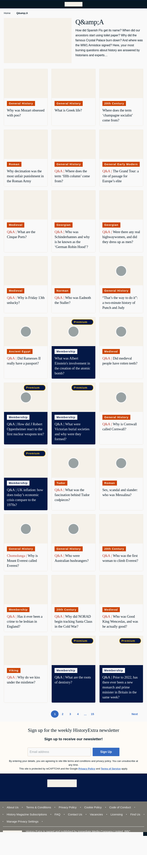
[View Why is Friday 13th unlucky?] (25, 271)
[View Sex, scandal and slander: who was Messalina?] (121, 463)
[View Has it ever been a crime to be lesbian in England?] (25, 589)
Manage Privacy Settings (22, 821)
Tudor (60, 483)
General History (21, 103)
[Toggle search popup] (141, 4)
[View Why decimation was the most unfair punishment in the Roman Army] (25, 144)
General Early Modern (121, 164)
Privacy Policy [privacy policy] (86, 768)
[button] (106, 752)
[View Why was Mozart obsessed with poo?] (25, 83)
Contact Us (75, 814)
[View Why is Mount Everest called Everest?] (25, 528)
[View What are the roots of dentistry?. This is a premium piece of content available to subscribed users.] (73, 650)
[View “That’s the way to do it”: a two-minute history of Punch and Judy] (121, 271)
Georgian (63, 224)
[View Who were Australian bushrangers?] (73, 528)
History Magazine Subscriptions (27, 814)
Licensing (116, 814)
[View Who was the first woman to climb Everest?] (121, 528)
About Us (13, 807)
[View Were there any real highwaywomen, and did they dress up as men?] (121, 205)
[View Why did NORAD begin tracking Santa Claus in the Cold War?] (73, 589)
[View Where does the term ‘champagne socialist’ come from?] (121, 83)
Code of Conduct (120, 807)
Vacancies (96, 814)
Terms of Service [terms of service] (111, 768)
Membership (65, 351)
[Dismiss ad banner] (144, 836)
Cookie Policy (93, 807)
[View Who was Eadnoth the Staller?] (73, 271)
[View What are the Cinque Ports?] (25, 205)
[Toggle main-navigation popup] (6, 4)
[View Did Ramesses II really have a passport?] (25, 331)
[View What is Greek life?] (73, 83)
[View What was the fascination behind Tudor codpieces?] (73, 463)
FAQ (57, 814)
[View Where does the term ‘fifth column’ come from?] (73, 144)
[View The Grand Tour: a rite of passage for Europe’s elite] (121, 144)
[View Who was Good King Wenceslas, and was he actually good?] (121, 589)
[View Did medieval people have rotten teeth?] (121, 331)
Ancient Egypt (20, 351)
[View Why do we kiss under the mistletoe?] (25, 650)
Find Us (135, 814)
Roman (14, 164)
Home (7, 13)
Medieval (15, 224)
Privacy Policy (68, 807)
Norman (62, 290)
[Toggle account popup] (132, 4)
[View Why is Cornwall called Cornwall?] (121, 397)
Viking (14, 670)
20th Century (114, 103)
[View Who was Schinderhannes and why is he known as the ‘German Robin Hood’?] (73, 205)
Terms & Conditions (38, 807)
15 (93, 715)
